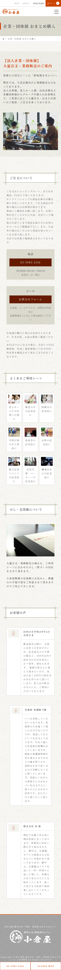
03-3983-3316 (30, 262)
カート (53, 3)
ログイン (26, 3)
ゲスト (17, 3)
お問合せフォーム (30, 299)
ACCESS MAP (45, 966)
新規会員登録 (38, 3)
